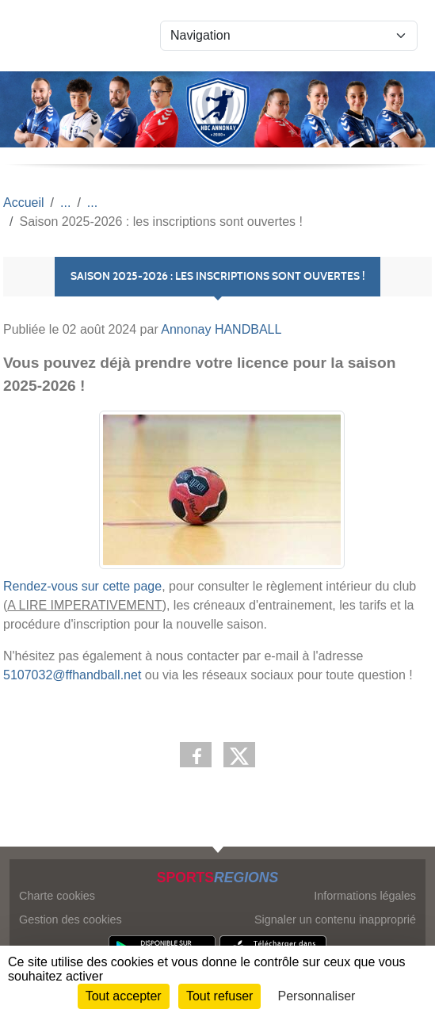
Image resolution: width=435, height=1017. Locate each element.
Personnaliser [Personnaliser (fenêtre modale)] (317, 996)
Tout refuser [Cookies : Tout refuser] (219, 996)
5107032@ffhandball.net (72, 675)
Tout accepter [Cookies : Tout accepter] (124, 996)
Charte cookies (57, 895)
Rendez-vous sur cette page (82, 586)
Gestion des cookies (70, 919)
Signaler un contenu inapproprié (335, 919)
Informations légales (365, 895)
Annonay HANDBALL (221, 329)
